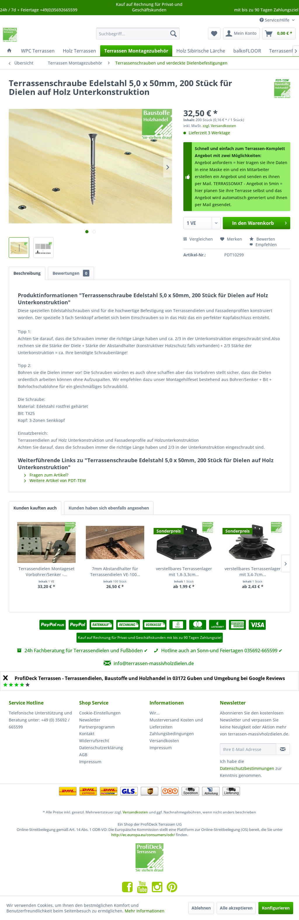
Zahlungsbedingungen (172, 733)
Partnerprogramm (97, 727)
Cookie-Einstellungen (100, 713)
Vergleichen (198, 239)
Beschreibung (27, 273)
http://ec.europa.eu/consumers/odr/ (143, 834)
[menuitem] (138, 33)
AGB (83, 754)
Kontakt (86, 733)
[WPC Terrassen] (38, 50)
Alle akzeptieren (236, 908)
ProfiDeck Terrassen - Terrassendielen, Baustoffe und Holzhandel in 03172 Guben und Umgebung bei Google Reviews (150, 678)
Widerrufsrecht (94, 740)
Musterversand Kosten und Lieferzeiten (176, 723)
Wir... (155, 713)
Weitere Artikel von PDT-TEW (55, 480)
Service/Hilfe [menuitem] (275, 20)
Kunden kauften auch (35, 508)
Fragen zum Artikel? (46, 475)
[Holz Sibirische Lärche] (200, 50)
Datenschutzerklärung (101, 747)
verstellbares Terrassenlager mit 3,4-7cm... (253, 571)
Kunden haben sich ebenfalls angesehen (109, 508)
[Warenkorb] (278, 33)
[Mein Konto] (241, 33)
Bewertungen (71, 273)
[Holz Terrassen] (79, 50)
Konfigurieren (276, 908)
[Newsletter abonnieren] (283, 749)
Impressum (90, 761)
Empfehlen (263, 244)
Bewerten (262, 239)
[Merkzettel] (214, 33)
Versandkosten (164, 740)
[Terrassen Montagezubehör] (136, 50)
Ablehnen (201, 908)
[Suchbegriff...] (138, 33)
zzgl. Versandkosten (219, 125)
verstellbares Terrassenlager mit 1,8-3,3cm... (184, 571)
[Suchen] (173, 33)
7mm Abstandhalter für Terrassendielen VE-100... (115, 571)
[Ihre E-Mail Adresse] (248, 749)
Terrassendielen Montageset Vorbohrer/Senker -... (46, 571)
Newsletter (89, 720)
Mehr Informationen (144, 911)
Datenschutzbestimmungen (247, 768)
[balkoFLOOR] (247, 50)
